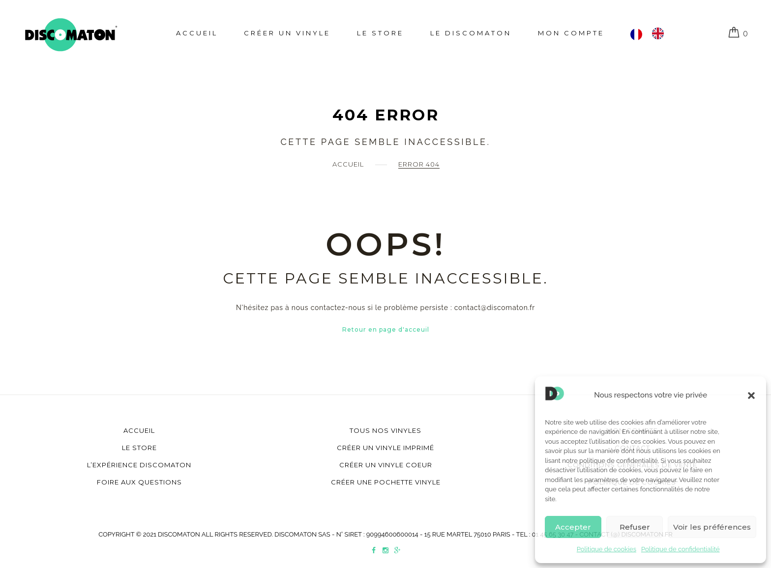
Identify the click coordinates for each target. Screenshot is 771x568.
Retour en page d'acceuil (385, 329)
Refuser (635, 527)
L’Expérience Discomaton (139, 465)
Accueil (197, 33)
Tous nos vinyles (385, 430)
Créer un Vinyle (287, 33)
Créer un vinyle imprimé (385, 448)
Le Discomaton (470, 33)
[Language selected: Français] (652, 33)
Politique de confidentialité (680, 549)
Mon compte (571, 33)
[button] (751, 395)
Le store (380, 33)
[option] (660, 33)
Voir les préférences (712, 527)
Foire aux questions (139, 482)
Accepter (573, 527)
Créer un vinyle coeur (385, 465)
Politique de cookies (606, 549)
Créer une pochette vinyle (386, 482)
